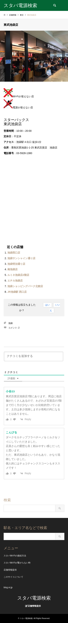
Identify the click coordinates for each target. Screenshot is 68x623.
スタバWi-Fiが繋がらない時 (17, 562)
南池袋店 (12, 269)
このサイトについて (13, 577)
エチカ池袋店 (15, 280)
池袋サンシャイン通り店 (21, 258)
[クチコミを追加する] (33, 356)
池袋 (10, 323)
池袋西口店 (13, 252)
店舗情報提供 (10, 570)
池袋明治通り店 (16, 263)
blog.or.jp (8, 587)
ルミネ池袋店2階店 (18, 274)
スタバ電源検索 (34, 598)
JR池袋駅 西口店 (17, 291)
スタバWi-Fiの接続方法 (15, 555)
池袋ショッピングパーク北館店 (25, 286)
